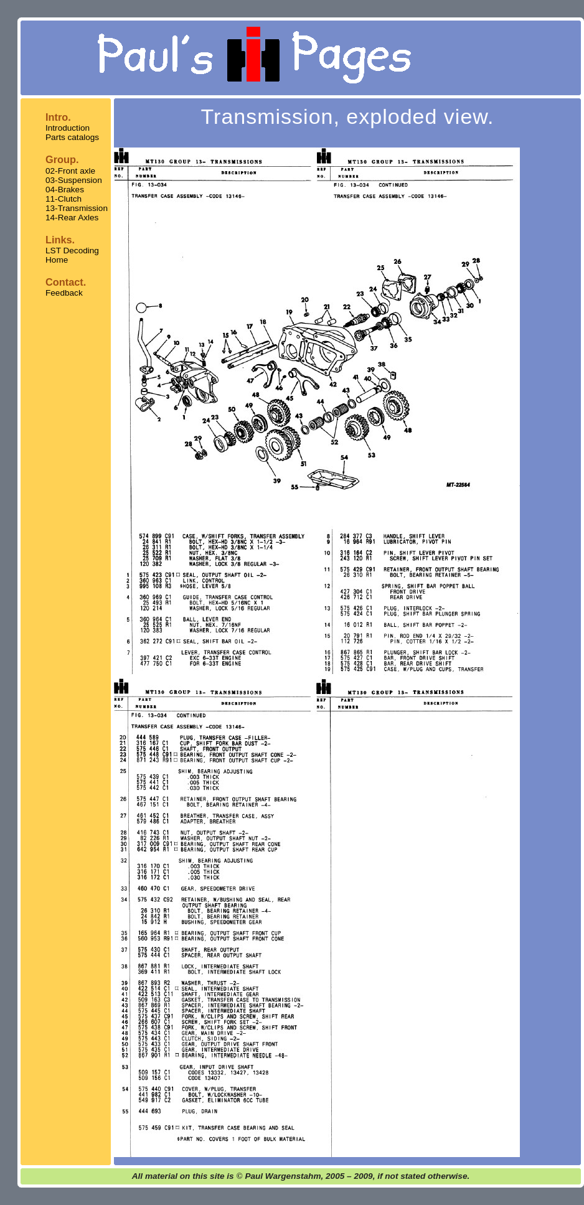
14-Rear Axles (71, 217)
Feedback (64, 293)
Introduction (67, 128)
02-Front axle (70, 171)
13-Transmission (76, 208)
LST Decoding (72, 250)
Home (56, 260)
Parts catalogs (72, 137)
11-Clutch (63, 199)
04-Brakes (64, 189)
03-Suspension (73, 180)
